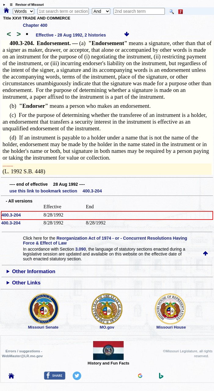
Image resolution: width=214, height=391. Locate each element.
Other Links (26, 283)
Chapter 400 (35, 25)
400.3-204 (11, 215)
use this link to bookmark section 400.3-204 (55, 190)
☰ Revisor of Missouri (25, 4)
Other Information (33, 271)
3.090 (80, 249)
